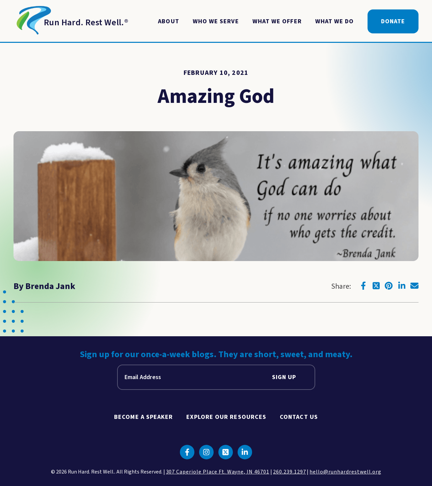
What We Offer (277, 21)
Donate (393, 21)
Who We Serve (216, 21)
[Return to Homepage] (71, 21)
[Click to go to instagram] (206, 452)
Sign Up (284, 377)
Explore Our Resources (226, 417)
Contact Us (299, 417)
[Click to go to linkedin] (402, 286)
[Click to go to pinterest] (389, 286)
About (168, 21)
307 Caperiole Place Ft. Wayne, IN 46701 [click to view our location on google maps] (217, 472)
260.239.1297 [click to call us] (289, 472)
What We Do (334, 21)
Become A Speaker (143, 417)
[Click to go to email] (414, 286)
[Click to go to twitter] (376, 286)
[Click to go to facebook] (363, 286)
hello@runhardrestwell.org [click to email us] (345, 472)
